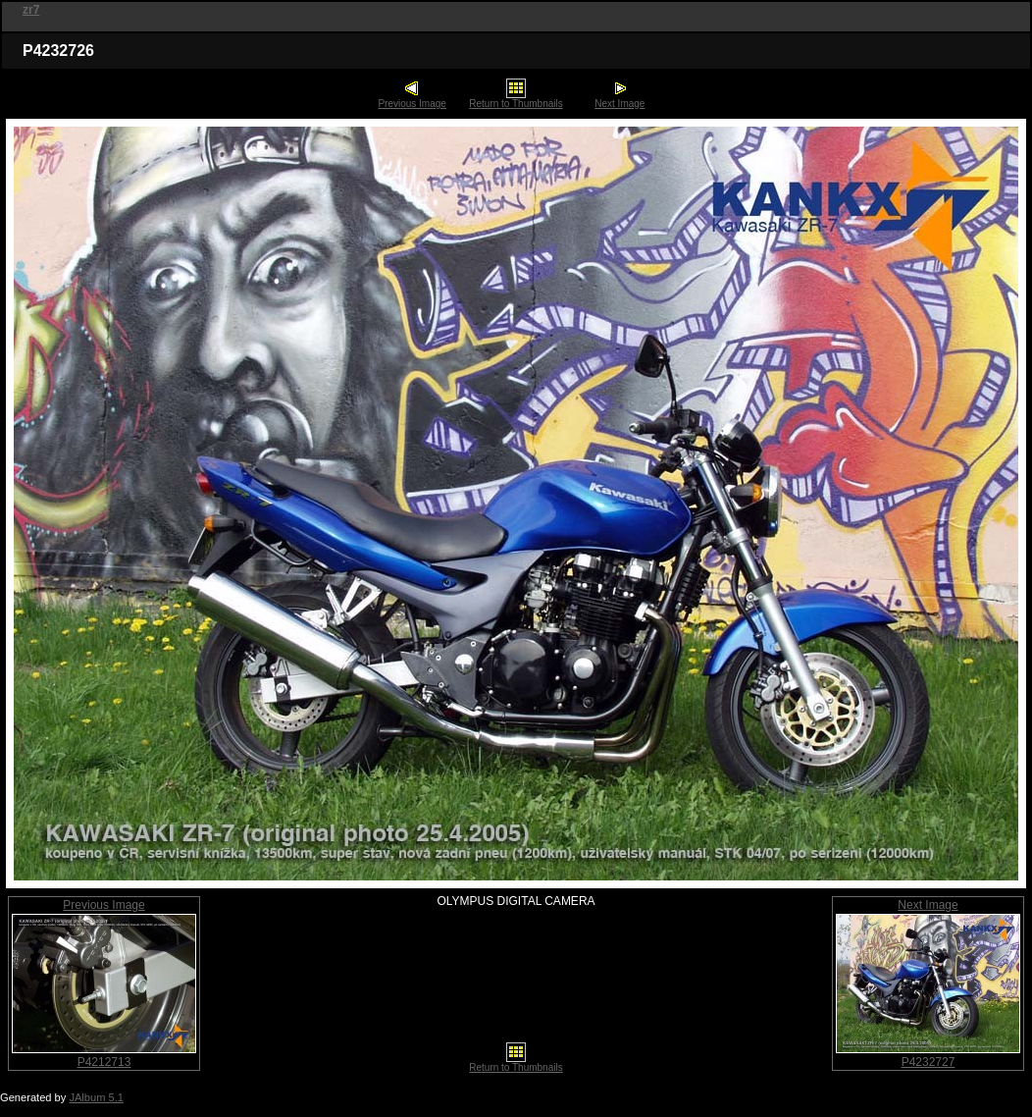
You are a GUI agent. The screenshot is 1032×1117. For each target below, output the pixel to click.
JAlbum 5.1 (96, 1097)
